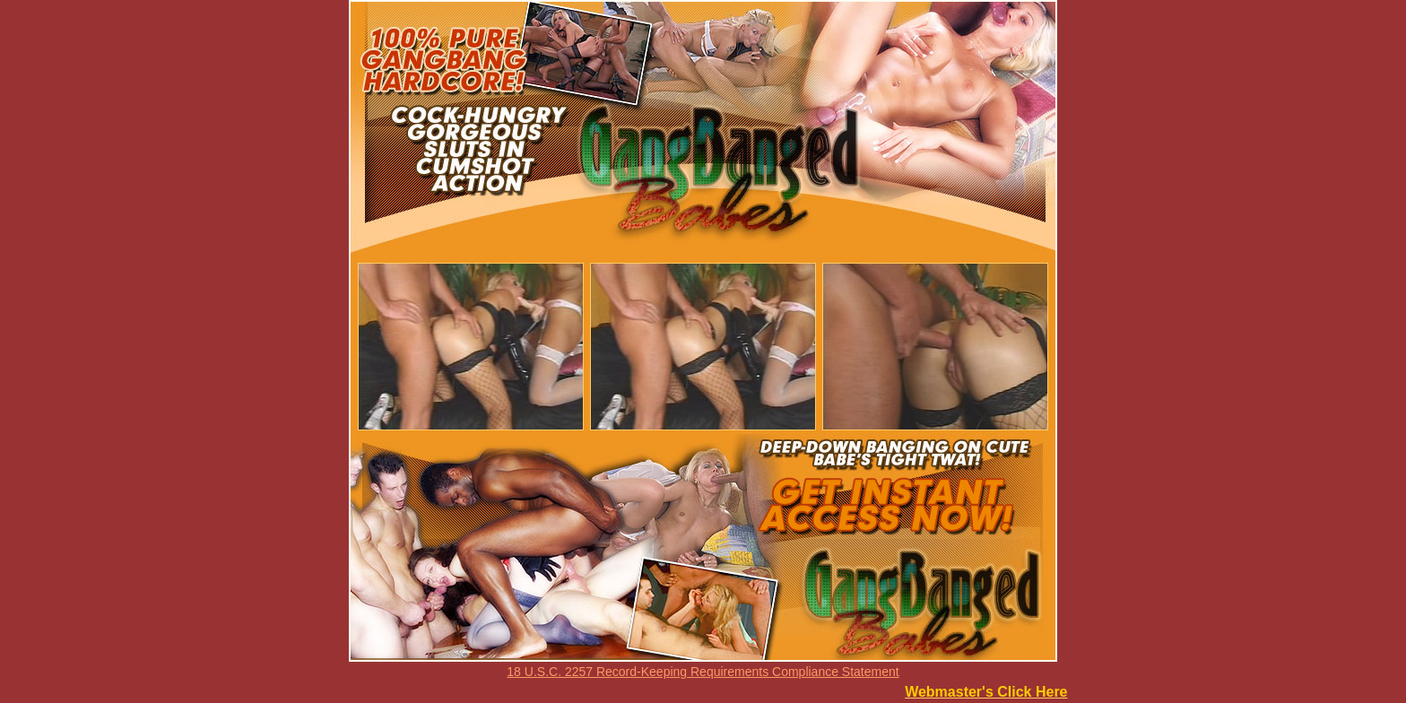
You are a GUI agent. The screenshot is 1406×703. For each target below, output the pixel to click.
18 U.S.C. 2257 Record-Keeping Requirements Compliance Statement (702, 671)
